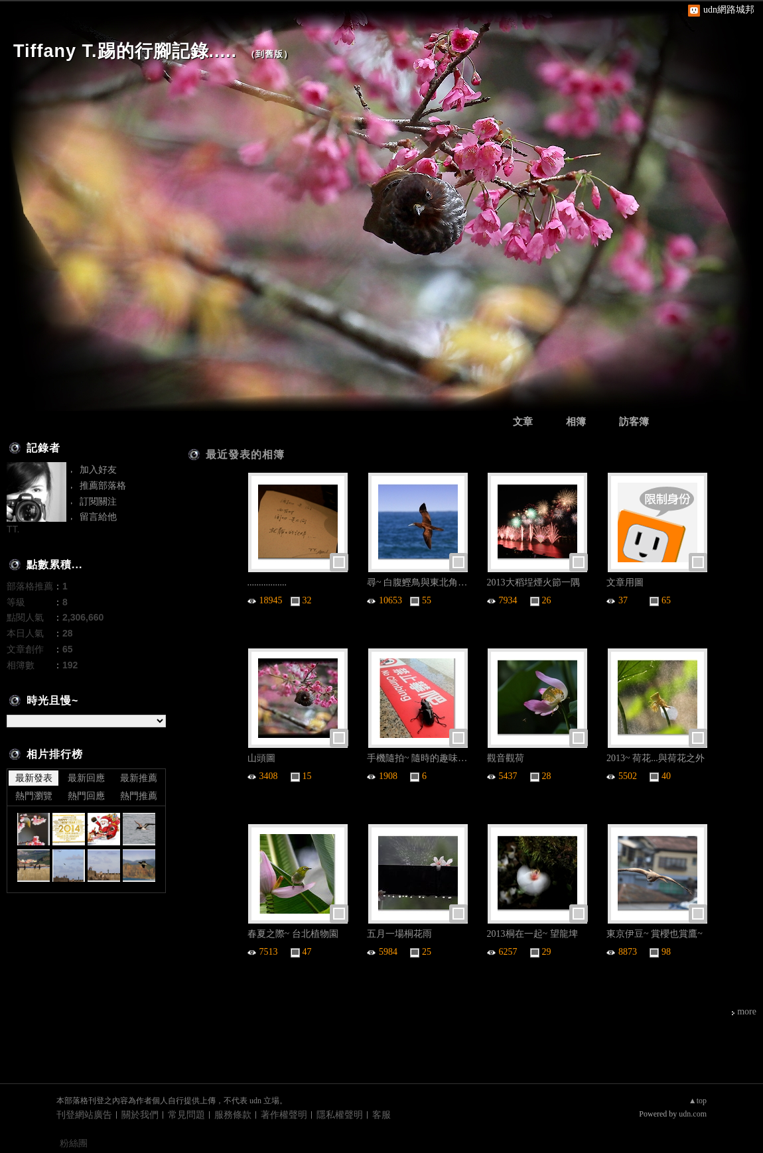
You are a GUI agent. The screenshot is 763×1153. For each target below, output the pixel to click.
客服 (381, 1115)
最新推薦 (138, 777)
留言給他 (98, 516)
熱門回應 (86, 795)
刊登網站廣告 (84, 1115)
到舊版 (269, 54)
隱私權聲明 (339, 1115)
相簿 (576, 421)
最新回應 (86, 777)
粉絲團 (74, 1143)
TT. (13, 529)
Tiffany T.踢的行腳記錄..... (125, 51)
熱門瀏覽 (33, 795)
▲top (698, 1100)
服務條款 (232, 1115)
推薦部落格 (103, 485)
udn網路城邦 (728, 10)
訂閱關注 (98, 501)
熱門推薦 (138, 795)
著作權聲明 (284, 1115)
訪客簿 (634, 421)
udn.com (693, 1114)
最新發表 (33, 777)
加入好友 (98, 469)
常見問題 (186, 1115)
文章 (523, 421)
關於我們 (140, 1115)
